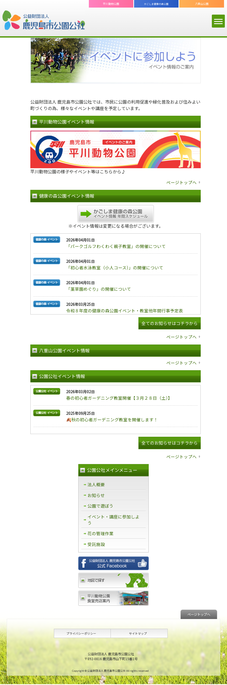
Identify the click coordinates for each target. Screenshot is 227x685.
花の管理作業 (100, 534)
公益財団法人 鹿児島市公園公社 (43, 20)
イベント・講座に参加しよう (113, 520)
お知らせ (96, 495)
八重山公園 (202, 4)
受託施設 (96, 545)
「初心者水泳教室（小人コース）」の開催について (114, 267)
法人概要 (96, 484)
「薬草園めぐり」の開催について (98, 288)
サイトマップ (138, 634)
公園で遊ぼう (100, 506)
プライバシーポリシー (81, 634)
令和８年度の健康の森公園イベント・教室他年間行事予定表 (124, 310)
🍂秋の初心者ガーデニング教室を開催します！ (112, 419)
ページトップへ (181, 182)
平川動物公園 (111, 4)
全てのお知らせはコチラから (169, 323)
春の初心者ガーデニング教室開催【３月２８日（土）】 (119, 398)
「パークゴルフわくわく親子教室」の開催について (116, 246)
